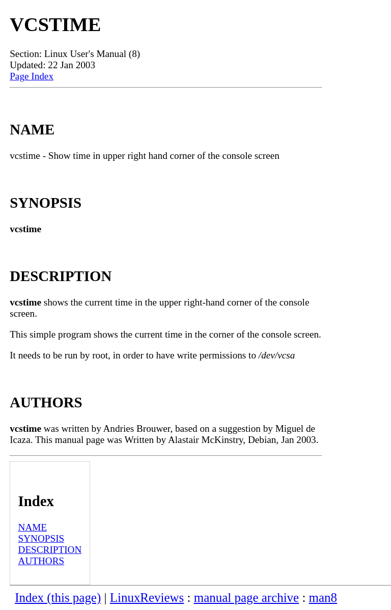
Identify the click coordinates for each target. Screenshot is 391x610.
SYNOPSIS (41, 538)
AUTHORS (41, 561)
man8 (323, 597)
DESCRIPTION (50, 549)
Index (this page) (58, 597)
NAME (32, 527)
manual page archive (246, 597)
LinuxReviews (147, 597)
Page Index (31, 76)
